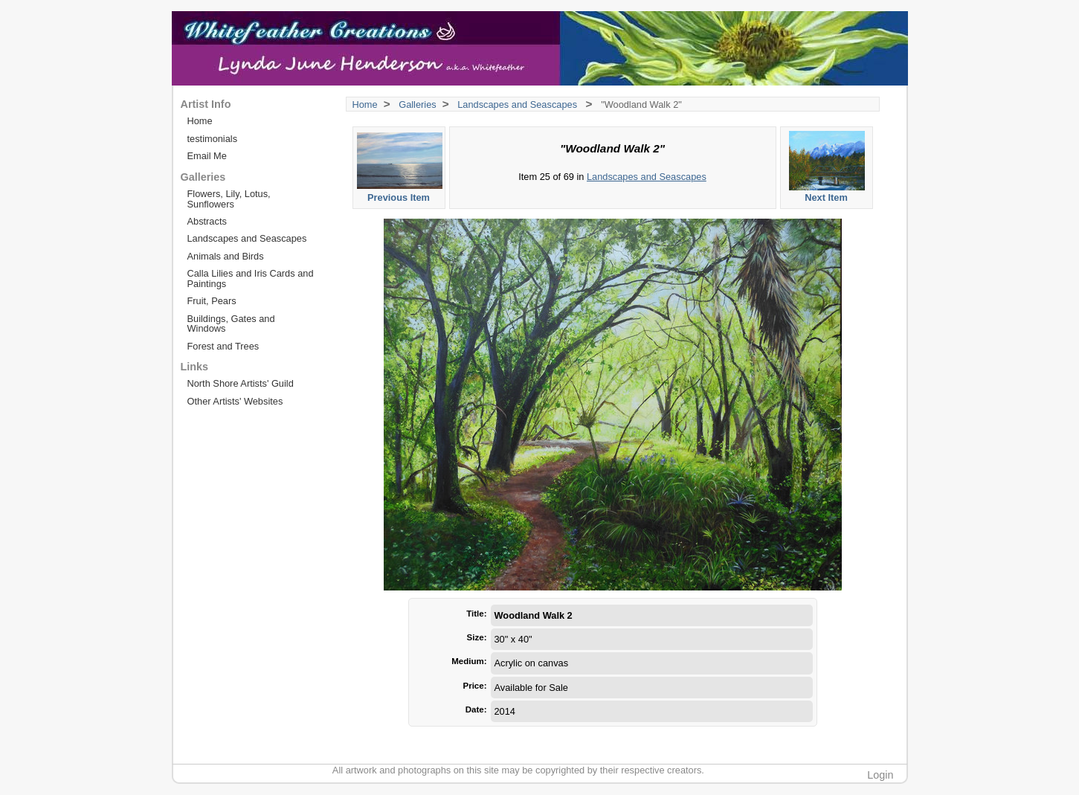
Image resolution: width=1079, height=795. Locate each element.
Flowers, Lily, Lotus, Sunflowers (229, 198)
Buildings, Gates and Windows (231, 323)
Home (365, 104)
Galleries (418, 104)
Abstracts (207, 221)
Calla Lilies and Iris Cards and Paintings (250, 278)
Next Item (827, 167)
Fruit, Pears (211, 300)
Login (880, 775)
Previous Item (399, 167)
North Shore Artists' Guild (240, 383)
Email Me (207, 155)
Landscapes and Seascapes (518, 104)
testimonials (212, 138)
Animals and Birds (225, 256)
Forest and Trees (223, 346)
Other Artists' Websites (235, 401)
